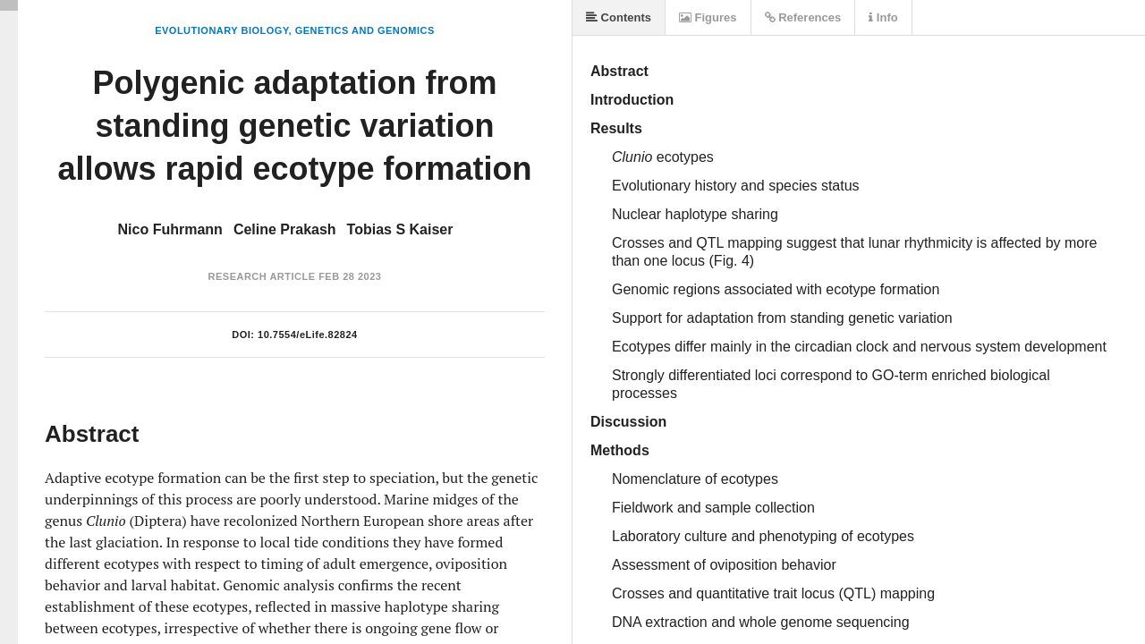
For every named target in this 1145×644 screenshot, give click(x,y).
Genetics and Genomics (365, 30)
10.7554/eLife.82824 (308, 334)
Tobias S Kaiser (400, 229)
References (803, 17)
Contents (618, 17)
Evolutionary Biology (221, 30)
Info (883, 17)
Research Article (262, 276)
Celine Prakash (284, 229)
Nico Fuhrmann (170, 229)
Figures (708, 17)
